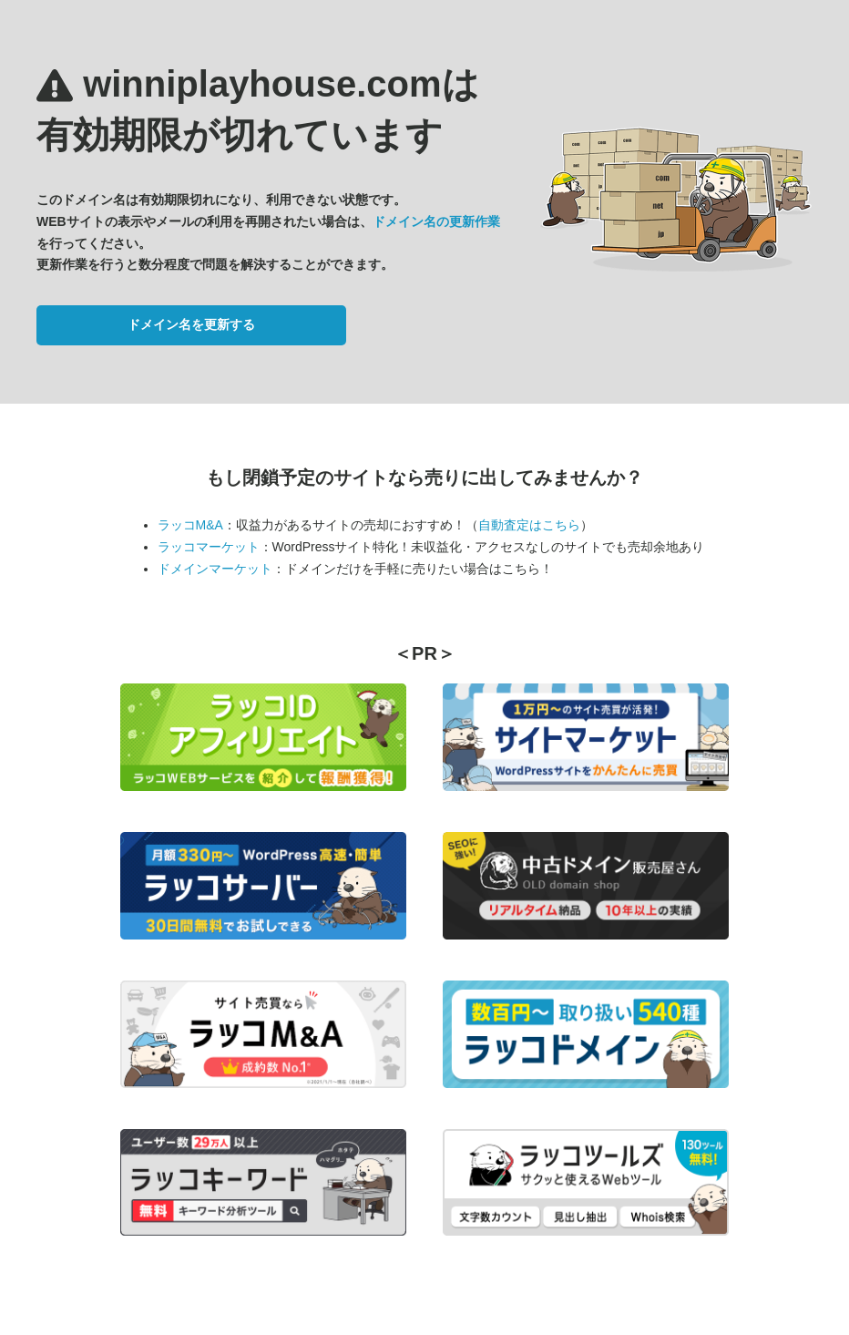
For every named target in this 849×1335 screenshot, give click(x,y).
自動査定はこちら (529, 525)
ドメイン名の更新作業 (436, 221)
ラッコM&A (190, 525)
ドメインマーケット (215, 568)
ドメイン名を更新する (191, 324)
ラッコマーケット (209, 546)
